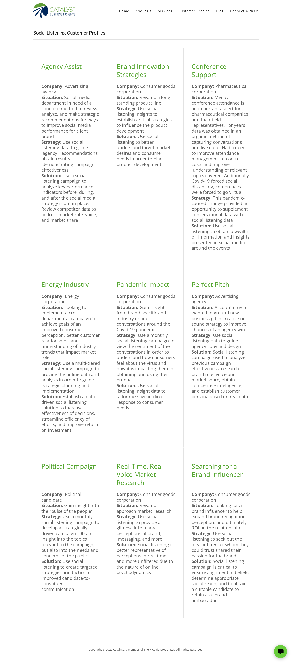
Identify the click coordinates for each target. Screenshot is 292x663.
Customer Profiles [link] (194, 11)
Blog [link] (220, 11)
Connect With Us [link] (244, 11)
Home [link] (124, 11)
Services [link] (165, 11)
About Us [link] (143, 11)
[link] (54, 10)
